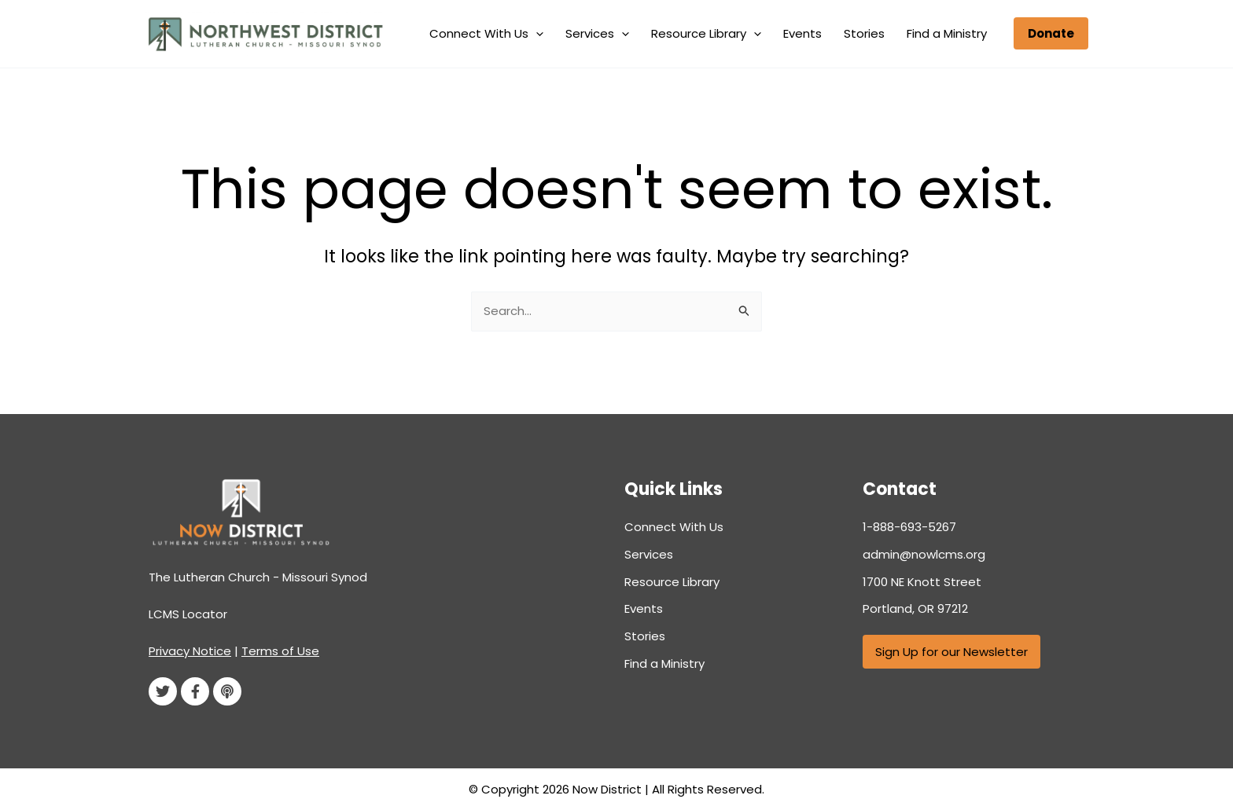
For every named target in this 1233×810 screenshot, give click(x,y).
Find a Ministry (951, 33)
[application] (587, 33)
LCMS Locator (188, 614)
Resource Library (739, 33)
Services (640, 33)
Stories (878, 33)
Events (826, 33)
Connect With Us (538, 33)
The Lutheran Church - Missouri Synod (258, 577)
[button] (1051, 33)
